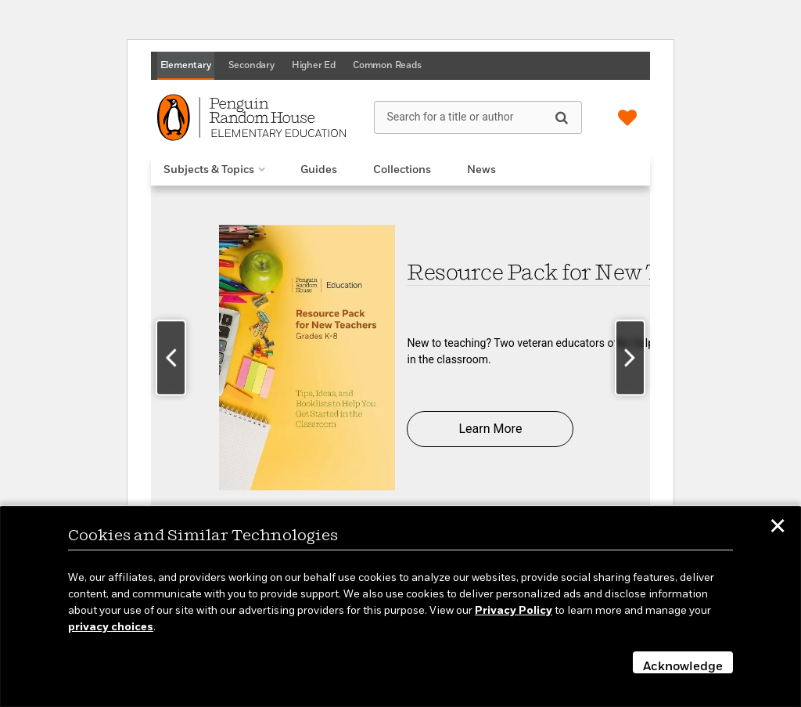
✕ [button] (777, 528)
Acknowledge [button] (683, 667)
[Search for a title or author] (477, 117)
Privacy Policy (513, 610)
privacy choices (110, 627)
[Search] (561, 117)
